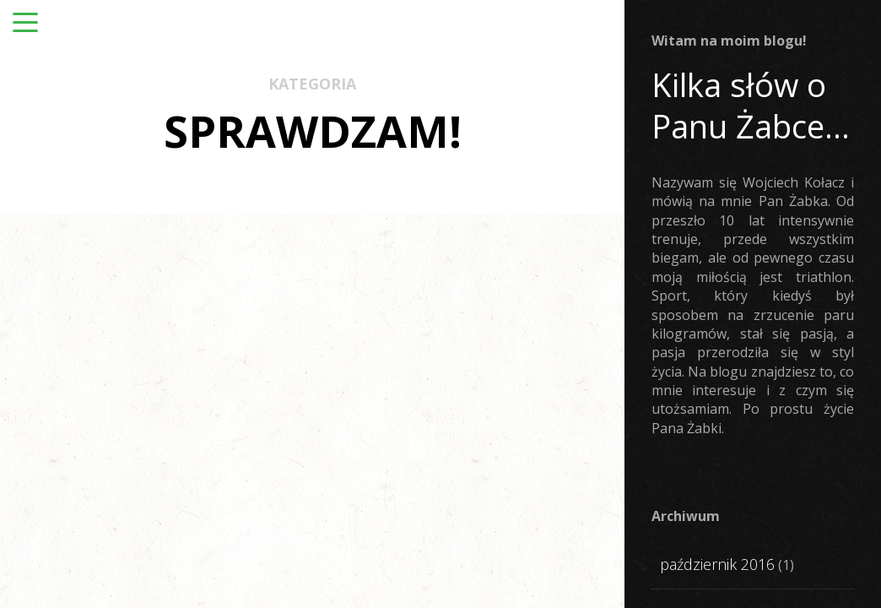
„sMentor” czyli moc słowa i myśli (441, 482)
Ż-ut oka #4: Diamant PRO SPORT (133, 498)
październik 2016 (717, 564)
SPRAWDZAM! (116, 436)
